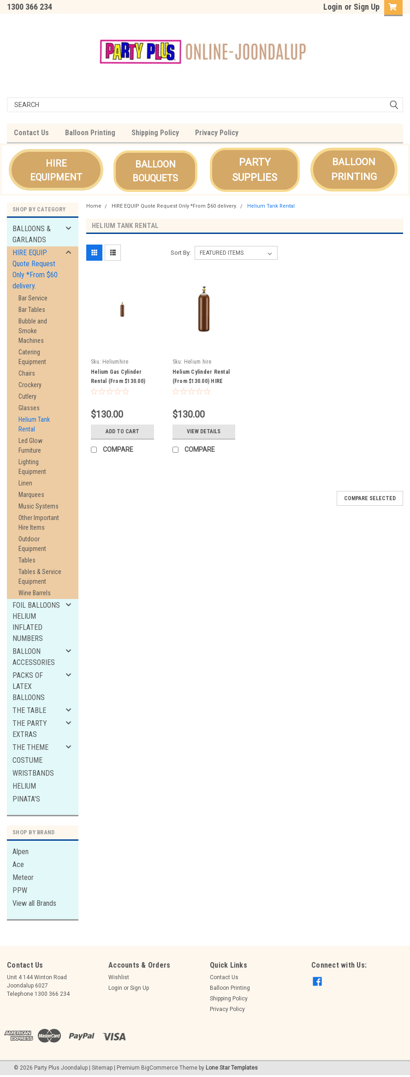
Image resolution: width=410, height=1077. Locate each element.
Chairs (26, 373)
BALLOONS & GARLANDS (31, 234)
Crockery (30, 385)
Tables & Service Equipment (39, 576)
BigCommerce (159, 1068)
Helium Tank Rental (34, 424)
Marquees (31, 494)
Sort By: (181, 252)
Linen (25, 483)
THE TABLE (29, 710)
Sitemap (102, 1068)
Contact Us (31, 132)
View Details (203, 431)
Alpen (20, 851)
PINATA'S (26, 799)
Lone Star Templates (232, 1068)
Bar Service (33, 298)
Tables (27, 560)
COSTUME (27, 760)
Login (332, 7)
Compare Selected (370, 498)
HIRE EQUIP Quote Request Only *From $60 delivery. (35, 269)
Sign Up (367, 7)
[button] (56, 170)
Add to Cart (122, 431)
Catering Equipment (32, 356)
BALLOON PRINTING (354, 169)
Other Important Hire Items (38, 522)
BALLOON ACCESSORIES (33, 657)
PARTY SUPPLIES (254, 169)
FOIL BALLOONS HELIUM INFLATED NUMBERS (36, 622)
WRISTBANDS (33, 773)
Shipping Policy (155, 132)
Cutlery (27, 396)
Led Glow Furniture (30, 445)
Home (93, 206)
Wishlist (118, 977)
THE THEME (30, 747)
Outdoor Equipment (32, 543)
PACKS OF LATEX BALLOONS (28, 686)
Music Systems (38, 506)
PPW (19, 890)
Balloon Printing (90, 132)
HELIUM (24, 786)
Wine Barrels (34, 593)
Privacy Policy (216, 132)
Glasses (29, 408)
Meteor (23, 877)
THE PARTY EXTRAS (29, 729)
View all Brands (34, 903)
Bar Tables (31, 309)
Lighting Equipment (32, 466)
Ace (18, 864)
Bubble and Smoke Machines (32, 330)
